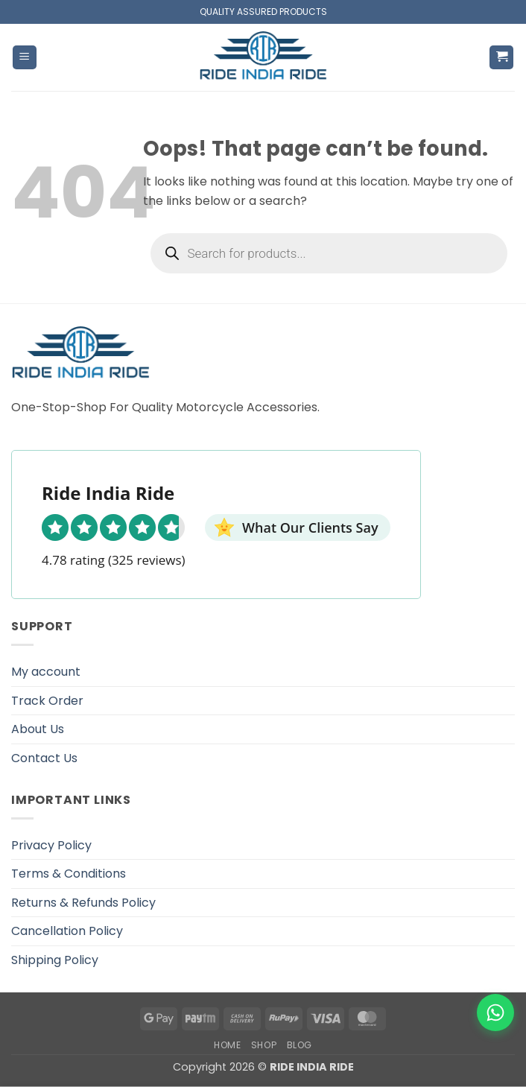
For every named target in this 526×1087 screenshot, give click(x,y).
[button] (25, 57)
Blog (299, 1045)
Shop (263, 1045)
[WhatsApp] (495, 1012)
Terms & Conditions (68, 873)
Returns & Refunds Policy (83, 902)
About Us (37, 729)
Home (227, 1045)
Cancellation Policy (67, 930)
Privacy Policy (51, 845)
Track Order (47, 700)
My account (45, 671)
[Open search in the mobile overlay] (329, 253)
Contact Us (44, 758)
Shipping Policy (54, 960)
